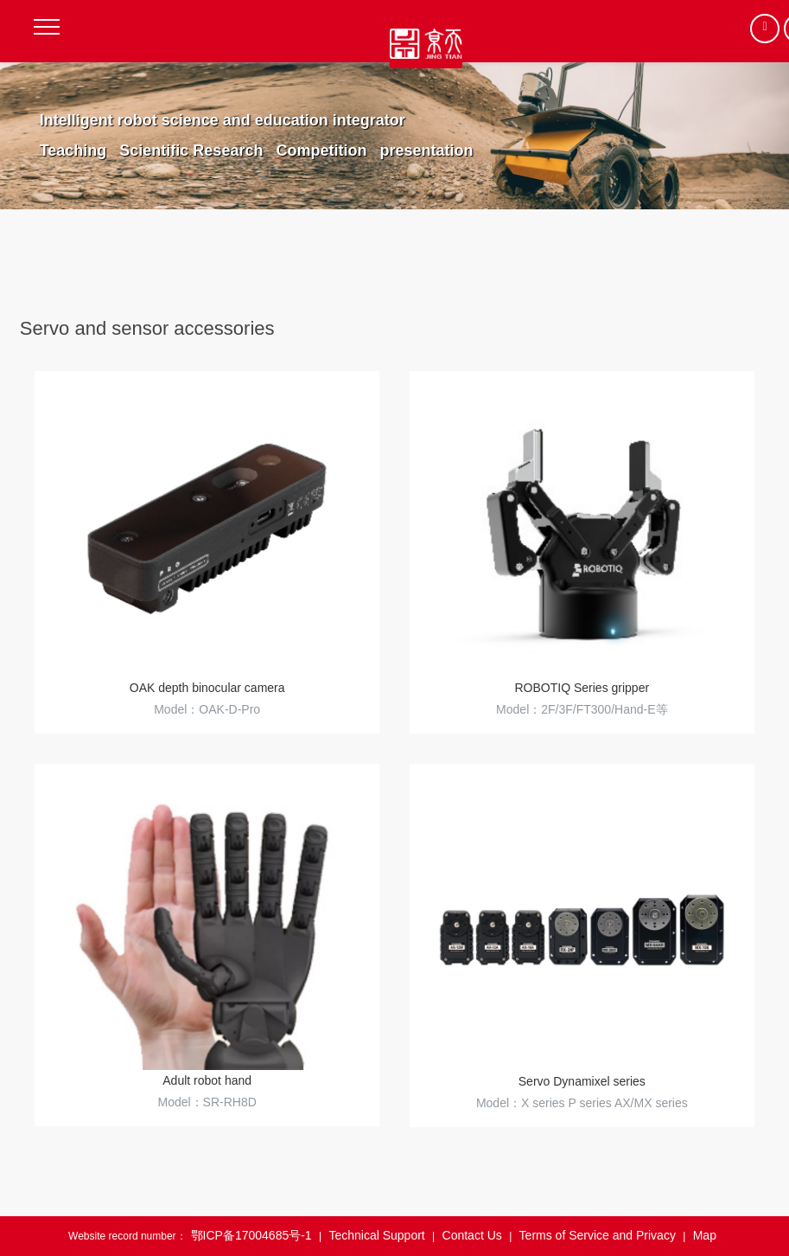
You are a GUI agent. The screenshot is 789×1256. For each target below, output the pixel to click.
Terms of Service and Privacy (597, 1235)
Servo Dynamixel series (582, 1081)
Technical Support (376, 1235)
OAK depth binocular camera (207, 688)
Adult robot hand (206, 1080)
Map (704, 1235)
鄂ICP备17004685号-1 (251, 1235)
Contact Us (472, 1235)
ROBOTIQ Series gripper (582, 688)
